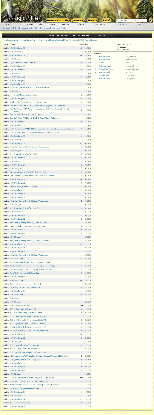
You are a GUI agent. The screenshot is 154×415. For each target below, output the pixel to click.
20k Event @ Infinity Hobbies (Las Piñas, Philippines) (29, 331)
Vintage (16, 40)
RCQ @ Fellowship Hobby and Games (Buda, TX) (28, 320)
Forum (52, 24)
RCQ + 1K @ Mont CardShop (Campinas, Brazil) (28, 352)
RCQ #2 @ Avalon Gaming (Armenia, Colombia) (27, 323)
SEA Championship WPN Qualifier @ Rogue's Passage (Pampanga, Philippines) (39, 356)
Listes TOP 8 (33, 28)
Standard (60, 40)
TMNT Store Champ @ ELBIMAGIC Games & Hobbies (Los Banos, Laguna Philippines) (42, 129)
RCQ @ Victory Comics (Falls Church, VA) (25, 349)
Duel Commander (71, 40)
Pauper (87, 40)
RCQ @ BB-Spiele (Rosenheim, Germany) (25, 284)
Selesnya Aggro (105, 66)
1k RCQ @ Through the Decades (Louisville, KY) (28, 327)
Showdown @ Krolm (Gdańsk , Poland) (24, 208)
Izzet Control (104, 75)
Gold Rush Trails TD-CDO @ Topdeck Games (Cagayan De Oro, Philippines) (38, 106)
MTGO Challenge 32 (17, 48)
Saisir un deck (22, 28)
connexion (142, 24)
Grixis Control (104, 56)
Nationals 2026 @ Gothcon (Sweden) (23, 186)
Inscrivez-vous (121, 24)
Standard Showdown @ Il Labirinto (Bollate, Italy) (28, 102)
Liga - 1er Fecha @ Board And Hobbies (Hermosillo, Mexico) (32, 176)
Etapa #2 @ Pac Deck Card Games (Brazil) (25, 287)
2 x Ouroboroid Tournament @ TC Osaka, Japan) (27, 226)
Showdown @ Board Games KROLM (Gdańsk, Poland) (30, 262)
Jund (101, 63)
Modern (39, 40)
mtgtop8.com (98, 35)
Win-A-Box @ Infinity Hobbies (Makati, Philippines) (29, 223)
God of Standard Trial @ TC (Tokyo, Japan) (26, 114)
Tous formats (8, 40)
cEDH (81, 40)
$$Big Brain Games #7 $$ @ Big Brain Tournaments (29, 381)
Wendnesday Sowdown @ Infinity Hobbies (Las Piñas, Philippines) (34, 266)
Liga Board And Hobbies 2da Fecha (22, 62)
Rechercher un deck (9, 28)
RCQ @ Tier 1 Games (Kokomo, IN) (23, 309)
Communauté (100, 24)
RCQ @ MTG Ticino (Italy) (20, 403)
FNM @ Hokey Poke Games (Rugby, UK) (25, 360)
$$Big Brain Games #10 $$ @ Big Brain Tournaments (29, 147)
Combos (30, 24)
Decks (19, 24)
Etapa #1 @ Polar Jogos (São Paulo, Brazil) (25, 388)
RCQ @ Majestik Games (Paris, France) (24, 345)
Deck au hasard (45, 28)
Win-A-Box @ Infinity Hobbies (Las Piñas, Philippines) (30, 241)
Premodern (31, 40)
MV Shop (65, 24)
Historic (53, 40)
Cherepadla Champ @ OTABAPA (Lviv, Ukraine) (28, 172)
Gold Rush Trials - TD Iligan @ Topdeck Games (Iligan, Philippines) (35, 118)
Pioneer (46, 40)
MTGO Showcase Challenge (20, 305)
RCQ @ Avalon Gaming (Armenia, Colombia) (26, 313)
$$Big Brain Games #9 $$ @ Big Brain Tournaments (29, 201)
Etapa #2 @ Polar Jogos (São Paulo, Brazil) (25, 273)
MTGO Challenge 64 (17, 98)
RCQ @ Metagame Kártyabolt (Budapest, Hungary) (28, 316)
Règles (41, 24)
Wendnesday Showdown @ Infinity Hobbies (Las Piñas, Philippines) (34, 385)
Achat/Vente (81, 24)
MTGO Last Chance (17, 259)
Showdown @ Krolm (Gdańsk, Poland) (24, 95)
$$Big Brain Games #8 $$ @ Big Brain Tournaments (29, 255)
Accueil (8, 24)
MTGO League (15, 52)
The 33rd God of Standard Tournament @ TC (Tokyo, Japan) (32, 378)
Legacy (23, 40)
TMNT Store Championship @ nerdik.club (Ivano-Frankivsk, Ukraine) (35, 132)
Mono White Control (106, 69)
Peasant (94, 40)
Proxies (63, 28)
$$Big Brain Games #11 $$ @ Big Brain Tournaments (29, 88)
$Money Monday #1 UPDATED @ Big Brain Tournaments (31, 269)
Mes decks (56, 28)
